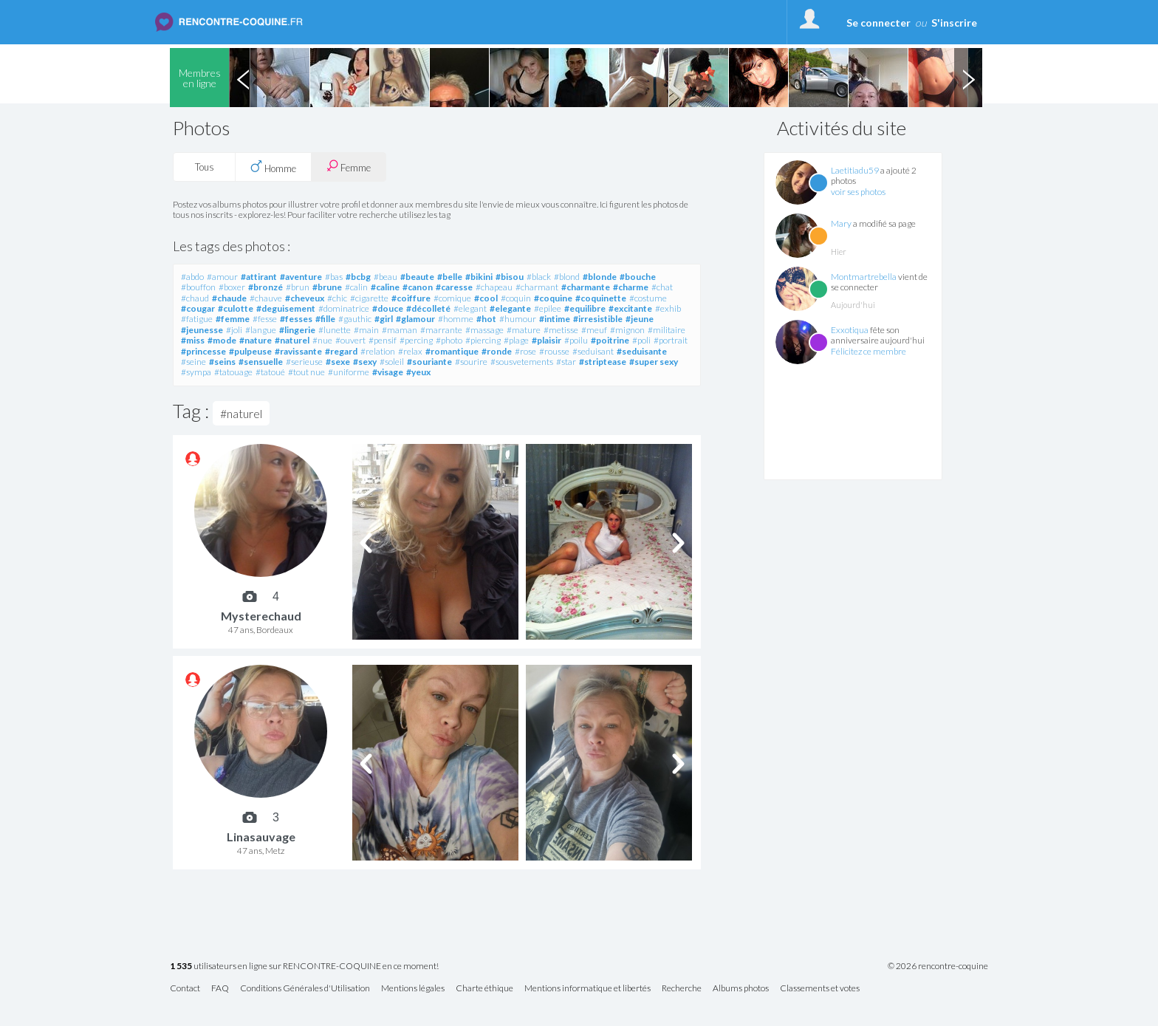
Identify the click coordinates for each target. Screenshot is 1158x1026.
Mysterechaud (261, 616)
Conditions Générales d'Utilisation (305, 988)
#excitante (630, 308)
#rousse (554, 351)
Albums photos (741, 988)
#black (539, 276)
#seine (193, 361)
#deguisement (285, 308)
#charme (630, 287)
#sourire (471, 361)
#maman (399, 329)
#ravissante (298, 351)
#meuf (594, 329)
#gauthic (354, 318)
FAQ (220, 988)
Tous (204, 167)
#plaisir (546, 340)
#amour (222, 276)
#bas (334, 276)
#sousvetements (521, 361)
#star (566, 361)
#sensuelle (261, 361)
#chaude (229, 298)
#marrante (441, 329)
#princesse (203, 351)
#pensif (383, 340)
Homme (273, 167)
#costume (648, 298)
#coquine (553, 298)
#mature (524, 329)
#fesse (265, 318)
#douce (387, 308)
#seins (222, 361)
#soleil (392, 361)
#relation (377, 351)
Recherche (682, 988)
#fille (325, 318)
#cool (486, 298)
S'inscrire (954, 22)
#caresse (454, 287)
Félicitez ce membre (868, 351)
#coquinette (600, 298)
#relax (410, 351)
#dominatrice (343, 308)
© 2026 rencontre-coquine (938, 966)
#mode (222, 340)
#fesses (296, 318)
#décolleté (428, 308)
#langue (260, 329)
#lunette (334, 329)
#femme (233, 318)
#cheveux (304, 298)
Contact (185, 988)
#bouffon (198, 287)
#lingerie (297, 329)
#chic (337, 298)
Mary (841, 223)
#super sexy (653, 361)
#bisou (510, 276)
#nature (255, 340)
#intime (554, 318)
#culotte (235, 308)
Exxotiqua (849, 329)
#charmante (585, 287)
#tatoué (270, 371)
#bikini (479, 276)
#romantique (452, 351)
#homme (455, 318)
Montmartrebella (864, 276)
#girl (383, 318)
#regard (341, 351)
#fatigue (197, 318)
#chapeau (494, 287)
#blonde (600, 276)
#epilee (547, 308)
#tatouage (233, 371)
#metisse (561, 329)
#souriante (429, 361)
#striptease (602, 361)
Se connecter (878, 22)
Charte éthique (484, 988)
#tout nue (306, 371)
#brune (327, 287)
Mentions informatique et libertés (587, 988)
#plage (516, 340)
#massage (484, 329)
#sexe (338, 361)
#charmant (536, 287)
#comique (452, 298)
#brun (297, 287)
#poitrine (610, 340)
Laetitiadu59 (855, 170)
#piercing (483, 340)
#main (366, 329)
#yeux (418, 371)
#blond (567, 276)
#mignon (627, 329)
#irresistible (598, 318)
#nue (322, 340)
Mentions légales (413, 988)
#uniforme (348, 371)
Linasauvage (261, 837)
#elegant (470, 308)
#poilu (576, 340)
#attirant (259, 276)
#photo (449, 340)
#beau (385, 276)
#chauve (266, 298)
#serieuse (304, 361)
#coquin (516, 298)
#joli (234, 329)
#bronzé (265, 287)
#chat (662, 287)
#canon (417, 287)
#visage (387, 371)
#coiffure (411, 298)
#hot (486, 318)
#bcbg (358, 276)
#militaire (666, 329)
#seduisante (642, 351)
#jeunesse (202, 329)
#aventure (301, 276)
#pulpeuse (250, 351)
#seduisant (593, 351)
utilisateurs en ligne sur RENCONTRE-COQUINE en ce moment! (304, 966)
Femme (348, 167)
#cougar (198, 308)
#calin (356, 287)
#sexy (365, 361)
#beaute (417, 276)
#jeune (640, 318)
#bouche (638, 276)
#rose (525, 351)
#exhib (668, 308)
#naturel (292, 340)
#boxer (232, 287)
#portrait (671, 340)
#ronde (497, 351)
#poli (641, 340)
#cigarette (369, 298)
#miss (193, 340)
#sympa (196, 371)
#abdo (192, 276)
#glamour (415, 318)
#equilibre (585, 308)
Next (968, 77)
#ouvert (350, 340)
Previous (243, 77)
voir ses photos (858, 191)
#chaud (195, 298)
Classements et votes (820, 988)
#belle (449, 276)
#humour (517, 318)
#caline (385, 287)
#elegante (510, 308)
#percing (416, 340)
